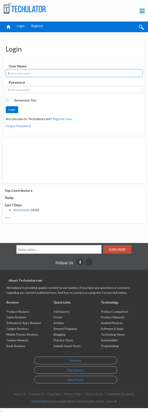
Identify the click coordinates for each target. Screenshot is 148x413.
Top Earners (75, 370)
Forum (58, 317)
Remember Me (25, 100)
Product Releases (113, 317)
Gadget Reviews (17, 328)
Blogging (59, 334)
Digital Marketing (43, 401)
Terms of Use (94, 394)
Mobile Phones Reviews (22, 334)
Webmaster (21, 210)
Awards (75, 360)
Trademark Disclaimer (120, 394)
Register (37, 26)
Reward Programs (65, 328)
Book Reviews (15, 346)
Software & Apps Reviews (23, 323)
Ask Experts (62, 311)
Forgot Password (18, 126)
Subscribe (117, 249)
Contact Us (37, 394)
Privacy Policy (73, 394)
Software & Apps (112, 328)
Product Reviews (17, 311)
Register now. (63, 119)
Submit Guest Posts (67, 346)
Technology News (113, 334)
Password (17, 82)
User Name (17, 66)
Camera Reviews (17, 340)
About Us (19, 394)
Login (21, 26)
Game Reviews (16, 317)
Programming (110, 346)
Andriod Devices (112, 323)
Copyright (54, 394)
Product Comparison (114, 311)
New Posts (76, 380)
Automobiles (109, 340)
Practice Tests (63, 340)
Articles (59, 323)
